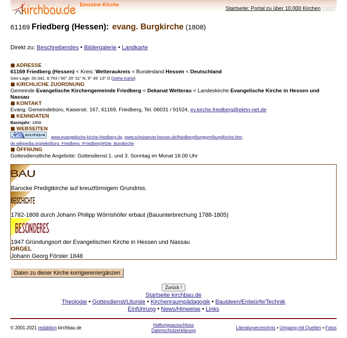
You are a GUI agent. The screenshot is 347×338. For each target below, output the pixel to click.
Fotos (331, 327)
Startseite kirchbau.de (173, 294)
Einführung (142, 308)
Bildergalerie (100, 47)
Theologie (74, 301)
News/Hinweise (180, 308)
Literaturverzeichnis (255, 327)
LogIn (328, 8)
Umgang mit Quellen (300, 327)
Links (212, 308)
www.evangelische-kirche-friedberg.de (86, 137)
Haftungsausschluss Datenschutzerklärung (173, 328)
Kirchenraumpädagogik (180, 301)
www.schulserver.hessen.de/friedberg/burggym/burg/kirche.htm (183, 137)
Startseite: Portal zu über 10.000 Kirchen (273, 8)
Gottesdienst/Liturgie (118, 301)
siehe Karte (123, 78)
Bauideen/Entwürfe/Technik (250, 301)
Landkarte (135, 47)
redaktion (47, 327)
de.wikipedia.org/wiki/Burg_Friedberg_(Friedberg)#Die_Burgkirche (72, 143)
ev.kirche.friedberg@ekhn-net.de (228, 109)
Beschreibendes (58, 47)
